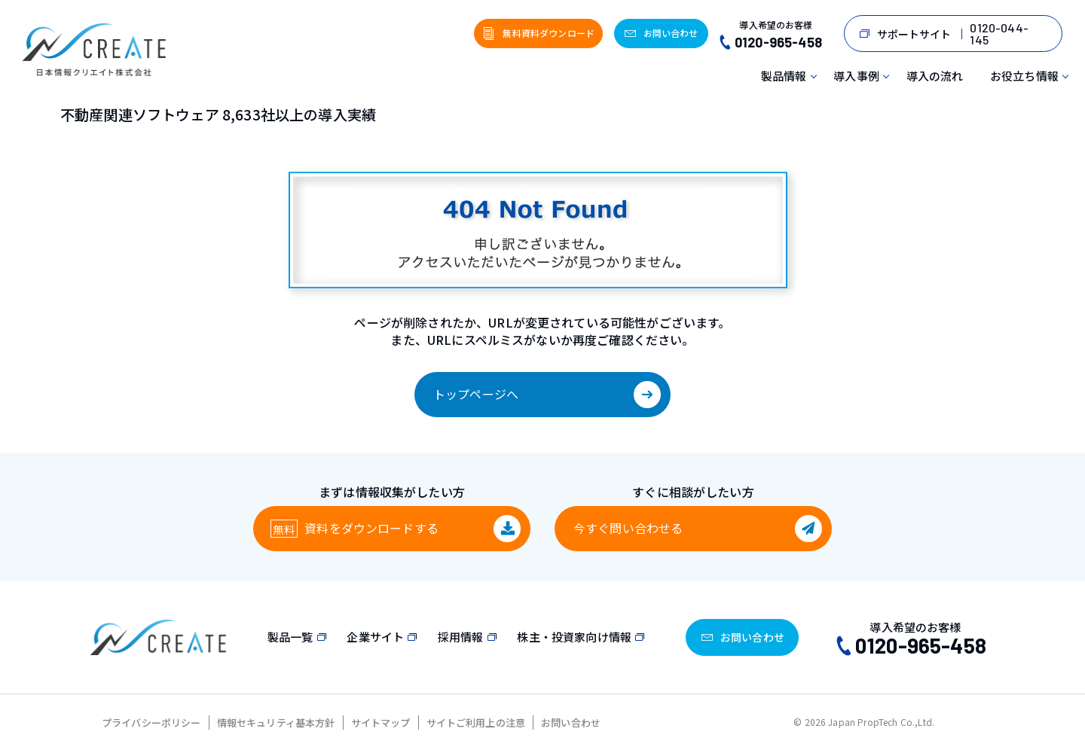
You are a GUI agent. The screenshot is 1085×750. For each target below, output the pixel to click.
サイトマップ (381, 722)
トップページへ (475, 394)
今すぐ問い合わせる (628, 528)
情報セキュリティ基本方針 (276, 722)
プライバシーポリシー (151, 722)
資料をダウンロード (371, 528)
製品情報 (784, 76)
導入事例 (856, 76)
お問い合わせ (571, 722)
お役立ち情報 (1024, 76)
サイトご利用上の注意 (476, 722)
